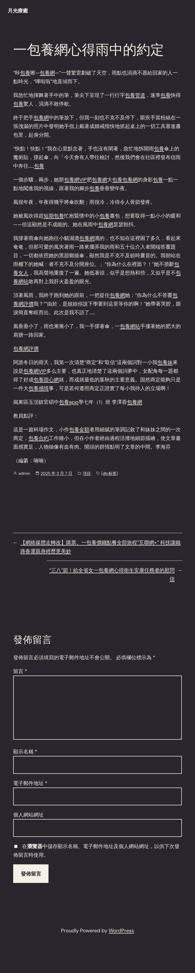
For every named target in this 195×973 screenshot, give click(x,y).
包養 (25, 72)
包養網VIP (75, 179)
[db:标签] (109, 473)
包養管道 (135, 95)
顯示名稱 (25, 751)
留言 (20, 671)
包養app (68, 402)
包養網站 (130, 326)
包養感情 (38, 388)
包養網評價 (26, 348)
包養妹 (165, 362)
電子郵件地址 (30, 783)
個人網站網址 (28, 814)
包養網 (47, 72)
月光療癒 (18, 10)
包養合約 (38, 438)
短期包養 (54, 215)
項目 (87, 473)
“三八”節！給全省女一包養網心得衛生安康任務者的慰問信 (112, 574)
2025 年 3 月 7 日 (56, 473)
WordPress (121, 930)
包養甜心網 (46, 379)
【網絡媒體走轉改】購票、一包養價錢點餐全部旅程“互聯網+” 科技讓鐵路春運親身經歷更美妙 (100, 546)
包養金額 (79, 429)
